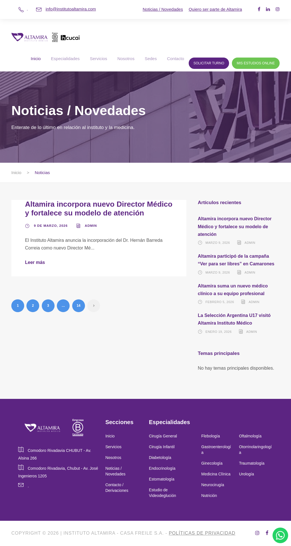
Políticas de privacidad (202, 533)
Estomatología (161, 479)
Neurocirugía (212, 484)
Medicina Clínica (215, 474)
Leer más (35, 262)
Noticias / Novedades (163, 9)
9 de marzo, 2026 (51, 225)
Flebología (210, 436)
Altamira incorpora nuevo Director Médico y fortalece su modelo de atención (98, 208)
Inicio (36, 58)
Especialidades (65, 58)
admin (91, 225)
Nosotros (125, 58)
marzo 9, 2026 (217, 242)
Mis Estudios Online (256, 63)
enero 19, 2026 (218, 331)
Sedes (151, 58)
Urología (247, 474)
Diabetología (160, 457)
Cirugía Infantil (161, 447)
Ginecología (212, 463)
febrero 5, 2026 (219, 302)
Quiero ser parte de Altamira (215, 9)
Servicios (98, 58)
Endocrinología (162, 468)
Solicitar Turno (209, 63)
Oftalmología (250, 436)
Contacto (175, 58)
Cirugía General (163, 436)
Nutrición (209, 495)
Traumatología (252, 463)
